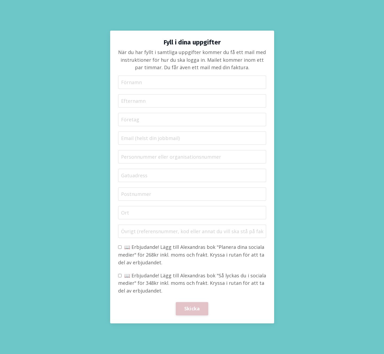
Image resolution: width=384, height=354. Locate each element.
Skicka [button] (192, 308)
